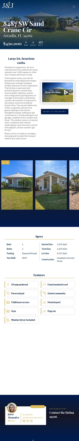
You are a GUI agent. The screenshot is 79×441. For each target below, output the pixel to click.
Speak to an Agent (53, 111)
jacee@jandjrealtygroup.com (33, 417)
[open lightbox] (57, 92)
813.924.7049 (27, 415)
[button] (3, 162)
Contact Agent (38, 406)
